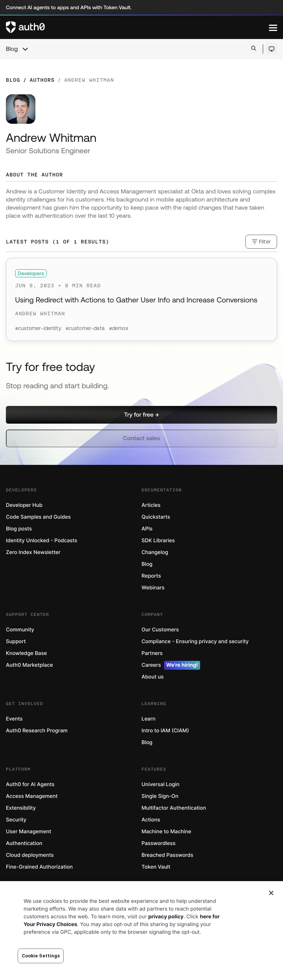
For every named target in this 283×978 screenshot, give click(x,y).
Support (16, 641)
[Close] (271, 893)
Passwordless (158, 843)
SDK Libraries (158, 540)
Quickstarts (156, 517)
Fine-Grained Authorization (39, 867)
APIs (147, 529)
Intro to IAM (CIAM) (165, 731)
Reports (151, 576)
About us (153, 677)
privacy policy (166, 917)
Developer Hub (24, 505)
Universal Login (160, 784)
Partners (152, 653)
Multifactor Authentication (174, 808)
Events (14, 719)
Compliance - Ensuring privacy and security (195, 641)
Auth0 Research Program (36, 731)
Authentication (24, 843)
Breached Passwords (167, 855)
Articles (151, 505)
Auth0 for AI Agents (30, 784)
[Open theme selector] (271, 49)
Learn (149, 719)
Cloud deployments (30, 855)
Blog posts (19, 529)
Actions (151, 820)
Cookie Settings (41, 955)
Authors (42, 80)
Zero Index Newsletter (33, 552)
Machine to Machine (166, 831)
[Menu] (273, 27)
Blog (12, 49)
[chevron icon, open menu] (25, 49)
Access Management (31, 796)
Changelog (155, 552)
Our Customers (160, 630)
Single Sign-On (160, 796)
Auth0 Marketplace (29, 665)
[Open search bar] (254, 49)
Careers (171, 665)
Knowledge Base (26, 653)
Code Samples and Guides (38, 517)
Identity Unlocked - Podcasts (41, 540)
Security (16, 820)
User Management (28, 831)
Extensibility (21, 808)
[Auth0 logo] (137, 27)
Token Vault (156, 867)
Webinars (153, 588)
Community (20, 630)
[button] (141, 415)
